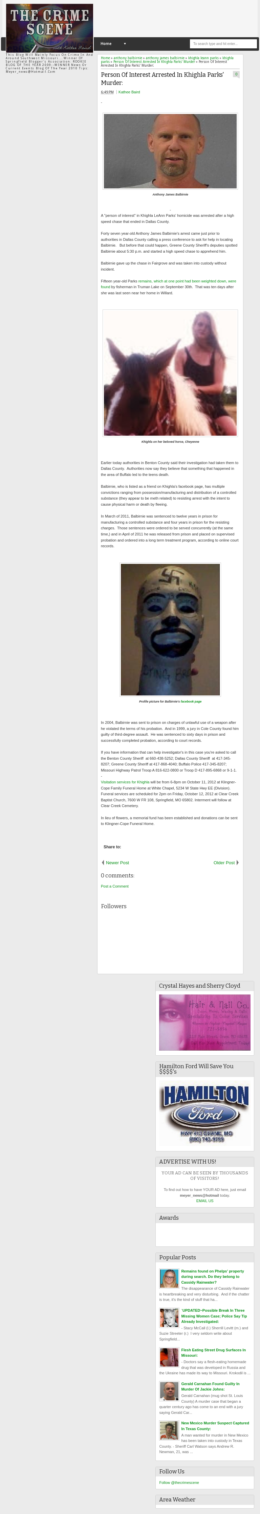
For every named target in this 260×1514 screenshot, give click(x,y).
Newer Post (117, 862)
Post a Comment (115, 886)
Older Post (224, 862)
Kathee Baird (129, 92)
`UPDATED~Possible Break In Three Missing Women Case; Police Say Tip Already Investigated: (214, 1316)
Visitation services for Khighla (125, 782)
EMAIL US (205, 1201)
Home (106, 44)
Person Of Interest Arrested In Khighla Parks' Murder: (162, 79)
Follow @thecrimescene (179, 1483)
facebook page (191, 701)
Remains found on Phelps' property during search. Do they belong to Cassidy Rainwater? (212, 1276)
